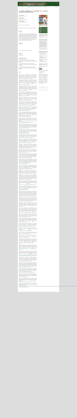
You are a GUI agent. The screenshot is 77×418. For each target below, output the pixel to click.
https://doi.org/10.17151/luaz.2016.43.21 (23, 163)
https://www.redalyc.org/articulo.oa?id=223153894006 (28, 195)
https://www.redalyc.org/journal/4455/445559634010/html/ (26, 137)
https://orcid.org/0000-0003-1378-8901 (23, 22)
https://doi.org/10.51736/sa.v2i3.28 (31, 255)
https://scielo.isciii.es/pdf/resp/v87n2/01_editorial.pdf (25, 271)
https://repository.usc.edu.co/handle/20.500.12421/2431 (25, 230)
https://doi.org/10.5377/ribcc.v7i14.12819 (24, 152)
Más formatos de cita (42, 48)
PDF (40, 32)
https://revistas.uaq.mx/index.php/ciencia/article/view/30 (25, 142)
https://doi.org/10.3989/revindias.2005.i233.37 (24, 237)
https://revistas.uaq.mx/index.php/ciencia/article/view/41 (25, 168)
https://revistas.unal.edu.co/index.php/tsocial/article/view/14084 (26, 105)
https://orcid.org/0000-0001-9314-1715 (23, 16)
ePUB (40, 31)
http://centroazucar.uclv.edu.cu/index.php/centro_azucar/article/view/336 (28, 212)
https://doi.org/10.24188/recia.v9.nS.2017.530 (24, 110)
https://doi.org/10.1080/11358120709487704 (31, 94)
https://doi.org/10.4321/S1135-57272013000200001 (25, 272)
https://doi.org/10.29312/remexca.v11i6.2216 (24, 90)
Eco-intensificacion (42, 61)
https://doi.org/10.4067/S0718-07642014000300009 (25, 116)
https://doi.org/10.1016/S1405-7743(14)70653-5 (24, 122)
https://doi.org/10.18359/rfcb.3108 (23, 276)
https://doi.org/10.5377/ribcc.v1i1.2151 (27, 179)
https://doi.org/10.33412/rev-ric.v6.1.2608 (24, 248)
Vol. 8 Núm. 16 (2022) (42, 53)
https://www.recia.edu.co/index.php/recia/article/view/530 (26, 109)
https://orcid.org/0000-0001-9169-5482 (23, 19)
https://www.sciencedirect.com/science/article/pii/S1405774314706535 (27, 121)
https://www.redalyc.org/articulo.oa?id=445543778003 (25, 157)
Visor (41, 27)
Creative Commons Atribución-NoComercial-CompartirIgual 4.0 (43, 72)
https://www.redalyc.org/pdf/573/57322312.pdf (24, 84)
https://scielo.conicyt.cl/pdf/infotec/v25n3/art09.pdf (25, 115)
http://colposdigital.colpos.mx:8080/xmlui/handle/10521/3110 (26, 226)
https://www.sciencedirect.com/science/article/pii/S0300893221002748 (27, 184)
